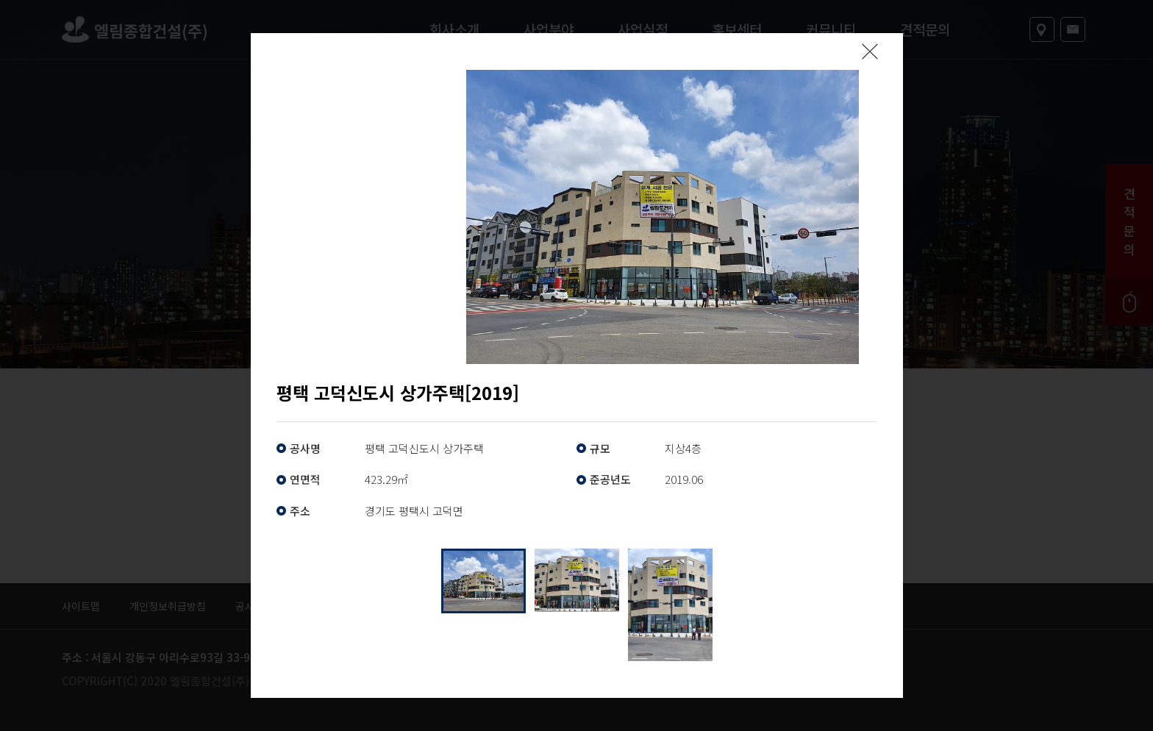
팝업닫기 (870, 51)
